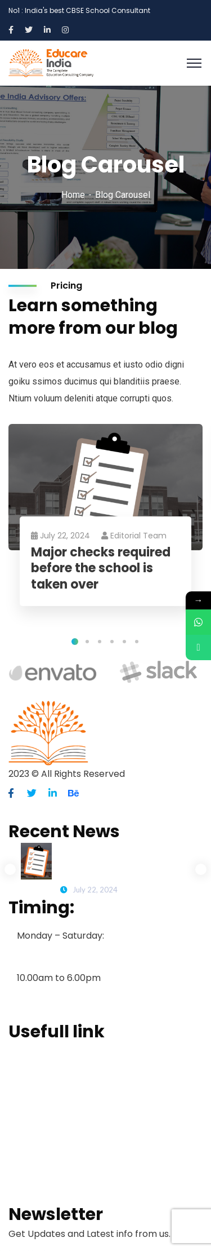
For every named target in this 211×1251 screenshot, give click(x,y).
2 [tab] (87, 641)
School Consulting (47, 1105)
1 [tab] (74, 641)
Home (73, 194)
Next (200, 869)
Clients (23, 1159)
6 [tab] (136, 641)
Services (27, 1087)
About (21, 1069)
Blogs (20, 1141)
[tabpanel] (105, 526)
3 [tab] (99, 641)
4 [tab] (112, 641)
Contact (26, 1177)
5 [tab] (124, 641)
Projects (26, 1123)
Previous (10, 869)
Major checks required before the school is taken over (100, 569)
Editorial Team (134, 535)
